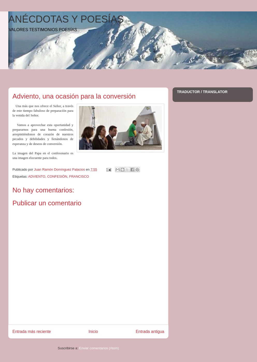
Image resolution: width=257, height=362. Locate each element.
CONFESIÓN (57, 176)
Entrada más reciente (31, 331)
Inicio (93, 331)
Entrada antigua (150, 331)
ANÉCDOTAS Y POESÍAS (66, 19)
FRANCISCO (79, 176)
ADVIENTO (36, 176)
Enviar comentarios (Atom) (99, 348)
